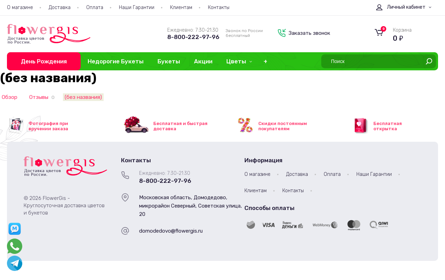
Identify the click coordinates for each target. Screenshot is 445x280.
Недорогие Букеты (116, 61)
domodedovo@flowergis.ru (171, 231)
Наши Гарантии (136, 7)
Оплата (94, 7)
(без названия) (83, 97)
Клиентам (181, 7)
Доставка (60, 7)
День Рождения (44, 61)
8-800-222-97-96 (193, 36)
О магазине (20, 7)
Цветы (236, 61)
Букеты (168, 61)
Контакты (218, 7)
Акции (203, 61)
